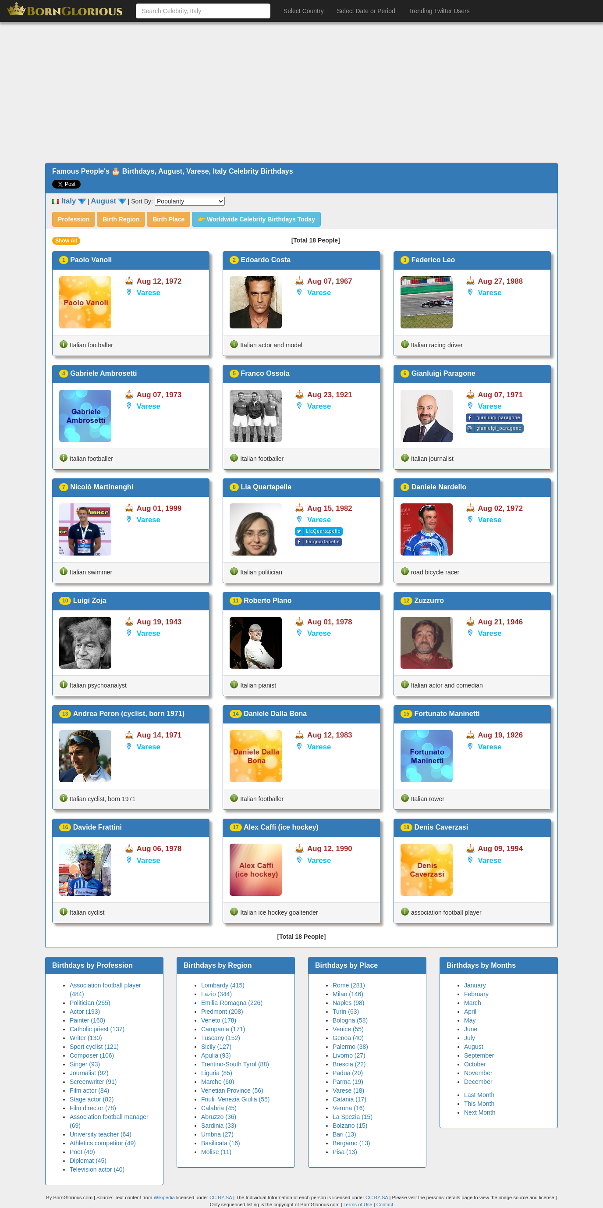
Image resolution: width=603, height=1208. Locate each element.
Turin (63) (346, 1011)
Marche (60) (217, 1081)
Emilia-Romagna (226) (231, 1002)
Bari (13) (344, 1134)
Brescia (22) (349, 1064)
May (469, 1020)
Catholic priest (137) (97, 1029)
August (473, 1046)
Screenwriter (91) (93, 1081)
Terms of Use (359, 1204)
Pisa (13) (345, 1151)
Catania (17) (349, 1099)
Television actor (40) (97, 1169)
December (478, 1081)
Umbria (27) (217, 1134)
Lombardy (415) (223, 985)
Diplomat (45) (88, 1160)
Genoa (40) (348, 1037)
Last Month (479, 1094)
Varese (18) (348, 1090)
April (470, 1011)
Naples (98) (348, 1002)
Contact (385, 1204)
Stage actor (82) (92, 1099)
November (478, 1072)
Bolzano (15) (350, 1125)
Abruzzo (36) (218, 1116)
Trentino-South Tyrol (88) (235, 1064)
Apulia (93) (216, 1055)
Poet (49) (82, 1151)
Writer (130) (86, 1037)
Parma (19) (348, 1081)
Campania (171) (223, 1029)
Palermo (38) (350, 1046)
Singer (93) (85, 1064)
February (476, 994)
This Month (479, 1103)
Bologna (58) (350, 1020)
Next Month (480, 1112)
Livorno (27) (349, 1055)
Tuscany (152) (220, 1037)
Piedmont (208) (222, 1011)
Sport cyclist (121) (94, 1046)
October (475, 1064)
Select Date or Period (366, 10)
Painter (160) (87, 1020)
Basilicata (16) (220, 1143)
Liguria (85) (216, 1072)
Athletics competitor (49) (103, 1143)
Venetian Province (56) (232, 1090)
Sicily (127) (216, 1046)
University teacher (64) (100, 1134)
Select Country (304, 10)
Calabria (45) (219, 1108)
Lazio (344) (216, 994)
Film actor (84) (89, 1090)
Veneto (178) (218, 1020)
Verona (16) (349, 1108)
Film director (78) (93, 1108)
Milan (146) (348, 994)
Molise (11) (216, 1151)
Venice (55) (348, 1029)
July (469, 1037)
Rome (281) (349, 985)
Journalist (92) (89, 1072)
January (475, 985)
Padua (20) (348, 1072)
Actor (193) (85, 1011)
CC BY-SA (220, 1197)
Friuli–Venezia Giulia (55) (235, 1099)
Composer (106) (92, 1055)
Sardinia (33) (218, 1125)
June (470, 1029)
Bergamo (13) (351, 1143)
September (479, 1055)
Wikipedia (164, 1197)
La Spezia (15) (352, 1116)
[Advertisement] (301, 92)
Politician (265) (90, 1002)
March (472, 1002)
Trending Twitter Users (439, 10)
